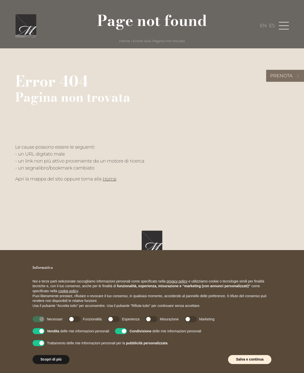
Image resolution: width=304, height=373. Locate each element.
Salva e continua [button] (249, 359)
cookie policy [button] (68, 291)
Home (124, 41)
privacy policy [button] (177, 281)
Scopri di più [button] (51, 359)
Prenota (281, 76)
